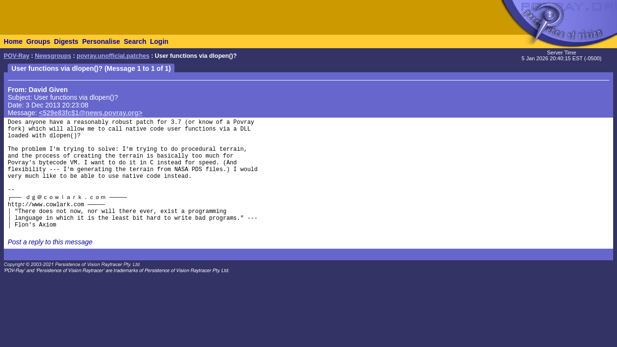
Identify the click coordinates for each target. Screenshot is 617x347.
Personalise (101, 41)
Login (159, 41)
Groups (38, 41)
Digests (66, 41)
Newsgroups (53, 56)
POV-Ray (16, 56)
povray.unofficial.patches (113, 56)
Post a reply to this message (50, 242)
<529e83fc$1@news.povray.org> (91, 113)
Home (13, 41)
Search (135, 41)
